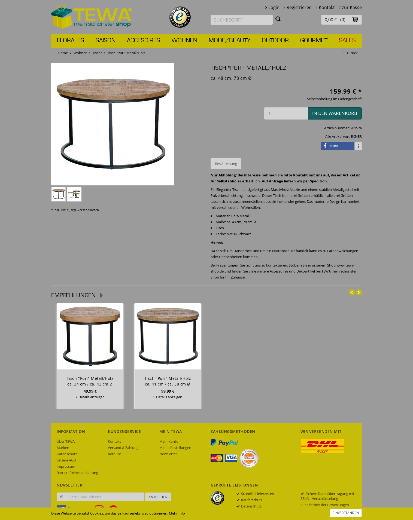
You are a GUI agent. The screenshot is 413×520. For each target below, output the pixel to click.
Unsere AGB (66, 460)
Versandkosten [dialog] (88, 210)
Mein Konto (168, 441)
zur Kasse (352, 7)
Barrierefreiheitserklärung (77, 472)
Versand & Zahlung (123, 447)
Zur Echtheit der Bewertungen (324, 504)
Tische (97, 52)
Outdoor (275, 41)
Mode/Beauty (229, 41)
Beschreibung (226, 163)
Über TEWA (66, 441)
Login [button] (274, 7)
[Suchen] (278, 19)
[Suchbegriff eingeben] (242, 20)
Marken (63, 447)
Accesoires (143, 41)
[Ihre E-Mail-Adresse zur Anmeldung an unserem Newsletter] (105, 497)
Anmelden (158, 496)
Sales (347, 41)
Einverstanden (346, 512)
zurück (352, 52)
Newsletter (168, 453)
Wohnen (184, 41)
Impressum (66, 466)
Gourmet (313, 41)
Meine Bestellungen (175, 447)
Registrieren (299, 7)
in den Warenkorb (334, 113)
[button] (355, 19)
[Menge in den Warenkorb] (286, 113)
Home (63, 52)
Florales (70, 41)
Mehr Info (177, 513)
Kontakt (327, 7)
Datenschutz (67, 453)
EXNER (356, 136)
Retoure (114, 453)
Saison (106, 41)
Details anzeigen (91, 396)
